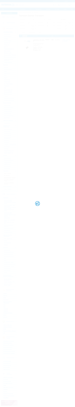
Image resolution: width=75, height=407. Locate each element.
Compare (25, 35)
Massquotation (39, 9)
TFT (4, 333)
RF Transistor (7, 175)
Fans (4, 304)
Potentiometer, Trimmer (9, 266)
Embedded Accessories (8, 341)
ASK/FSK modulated (8, 377)
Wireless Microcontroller (8, 395)
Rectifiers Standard (8, 111)
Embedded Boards (7, 343)
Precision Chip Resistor (9, 256)
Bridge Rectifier (7, 105)
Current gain (22, 25)
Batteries (5, 295)
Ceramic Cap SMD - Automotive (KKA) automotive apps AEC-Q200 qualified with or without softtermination (10, 215)
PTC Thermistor (7, 270)
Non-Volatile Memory (8, 83)
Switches (5, 317)
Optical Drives (6, 369)
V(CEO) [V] (59, 22)
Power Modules (7, 123)
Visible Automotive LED (9, 150)
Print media (57, 9)
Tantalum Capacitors (8, 232)
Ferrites (5, 240)
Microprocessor (7, 81)
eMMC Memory (7, 73)
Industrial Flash (6, 363)
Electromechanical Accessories (7, 302)
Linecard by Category (10, 16)
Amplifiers (6, 38)
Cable (4, 297)
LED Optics (6, 142)
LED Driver (6, 148)
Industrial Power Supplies (9, 353)
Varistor (5, 272)
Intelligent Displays (7, 327)
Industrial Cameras (7, 349)
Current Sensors (7, 158)
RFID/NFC (5, 389)
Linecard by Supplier (10, 22)
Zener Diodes (7, 117)
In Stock (23, 32)
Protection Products (7, 313)
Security (5, 391)
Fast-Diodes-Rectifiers (8, 107)
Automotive (59, 25)
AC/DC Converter (7, 36)
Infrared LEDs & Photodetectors (7, 138)
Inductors (6, 244)
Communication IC (8, 69)
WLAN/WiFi (5, 397)
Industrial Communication (9, 351)
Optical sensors (7, 131)
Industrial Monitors (7, 325)
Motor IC (6, 46)
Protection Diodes (7, 109)
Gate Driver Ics (7, 42)
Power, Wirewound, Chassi (9, 264)
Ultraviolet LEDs (7, 133)
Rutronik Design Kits (8, 90)
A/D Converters (7, 34)
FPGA (5, 75)
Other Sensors (7, 168)
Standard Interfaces (8, 94)
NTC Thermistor (7, 268)
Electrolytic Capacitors (8, 228)
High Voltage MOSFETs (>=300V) (9, 183)
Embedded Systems (7, 347)
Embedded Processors (8, 345)
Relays (5, 315)
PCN (30, 9)
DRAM (5, 71)
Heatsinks (5, 311)
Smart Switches (7, 51)
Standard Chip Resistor (9, 252)
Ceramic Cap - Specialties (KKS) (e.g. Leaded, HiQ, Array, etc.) (9, 222)
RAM (5, 88)
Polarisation (40, 22)
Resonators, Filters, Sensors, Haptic (8, 285)
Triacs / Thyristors (7, 189)
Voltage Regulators (8, 62)
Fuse (4, 306)
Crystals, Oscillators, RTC (9, 282)
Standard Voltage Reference (10, 55)
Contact (65, 9)
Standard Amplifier (8, 53)
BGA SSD (6, 67)
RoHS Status (22, 28)
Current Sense (7, 250)
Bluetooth (5, 379)
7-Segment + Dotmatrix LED (10, 144)
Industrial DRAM (7, 361)
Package (22, 22)
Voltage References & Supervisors (8, 60)
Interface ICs (6, 44)
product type (22, 19)
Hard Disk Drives (7, 365)
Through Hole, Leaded (8, 262)
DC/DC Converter (7, 40)
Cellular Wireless (7, 381)
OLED (4, 329)
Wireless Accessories (8, 393)
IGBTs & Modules (7, 173)
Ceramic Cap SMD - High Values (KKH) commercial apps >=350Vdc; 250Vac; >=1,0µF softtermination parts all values (10, 208)
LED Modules (7, 146)
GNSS (4, 385)
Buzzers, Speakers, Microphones (8, 279)
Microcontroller (7, 79)
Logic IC (6, 77)
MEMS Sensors (7, 164)
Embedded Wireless (7, 383)
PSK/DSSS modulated (8, 387)
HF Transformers (7, 242)
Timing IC (6, 96)
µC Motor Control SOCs (9, 100)
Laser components (8, 129)
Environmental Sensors (9, 160)
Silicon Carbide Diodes (9, 115)
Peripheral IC (6, 85)
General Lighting (7, 135)
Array (5, 260)
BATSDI (5, 293)
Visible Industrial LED (8, 152)
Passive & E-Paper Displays (9, 331)
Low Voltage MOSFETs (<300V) (9, 180)
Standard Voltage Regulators (10, 57)
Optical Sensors (7, 166)
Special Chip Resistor (8, 254)
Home (3, 9)
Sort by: (49, 19)
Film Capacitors (7, 230)
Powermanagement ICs (9, 48)
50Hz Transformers (8, 238)
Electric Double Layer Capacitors (8, 226)
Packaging (59, 28)
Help (72, 9)
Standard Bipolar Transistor (9, 177)
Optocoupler (6, 140)
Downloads (48, 9)
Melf (5, 258)
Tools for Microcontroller (9, 98)
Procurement (22, 9)
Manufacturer (41, 25)
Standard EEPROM (8, 92)
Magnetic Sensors (8, 162)
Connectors (6, 299)
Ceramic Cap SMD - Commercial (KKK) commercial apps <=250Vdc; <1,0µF (10, 202)
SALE (40, 32)
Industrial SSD (6, 367)
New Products (32, 32)
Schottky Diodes (7, 113)
